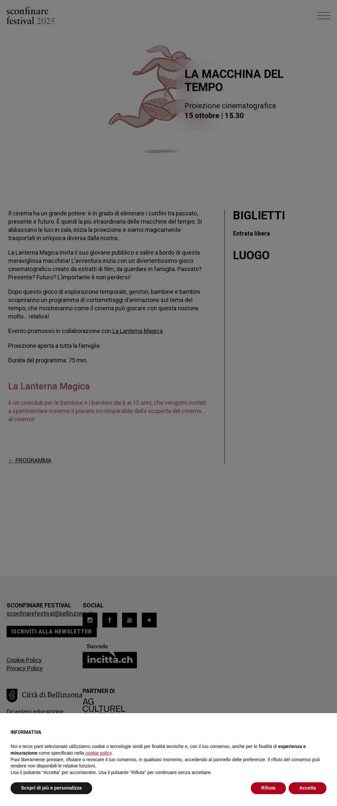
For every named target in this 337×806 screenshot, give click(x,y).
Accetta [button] (307, 788)
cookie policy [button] (98, 753)
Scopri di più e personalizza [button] (51, 788)
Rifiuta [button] (268, 788)
